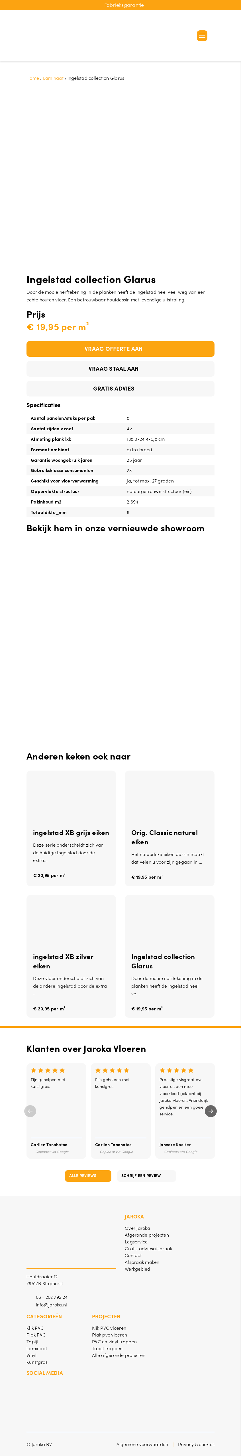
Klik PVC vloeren (109, 1328)
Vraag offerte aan (114, 348)
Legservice (136, 1241)
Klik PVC (35, 1328)
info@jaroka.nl (51, 1304)
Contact (133, 1255)
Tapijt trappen (107, 1348)
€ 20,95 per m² (49, 875)
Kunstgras (37, 1362)
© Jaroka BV (39, 1444)
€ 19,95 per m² (147, 877)
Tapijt (32, 1341)
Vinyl (31, 1355)
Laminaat (53, 78)
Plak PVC (36, 1334)
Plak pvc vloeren (109, 1334)
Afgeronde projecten (147, 1234)
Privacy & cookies (196, 1444)
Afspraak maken (142, 1262)
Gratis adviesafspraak (148, 1248)
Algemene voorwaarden (142, 1444)
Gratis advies (113, 388)
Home (32, 78)
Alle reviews (82, 1175)
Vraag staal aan (114, 368)
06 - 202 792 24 (52, 1297)
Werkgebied (137, 1269)
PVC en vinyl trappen (114, 1341)
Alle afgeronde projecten (118, 1355)
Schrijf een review (141, 1175)
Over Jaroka (137, 1228)
